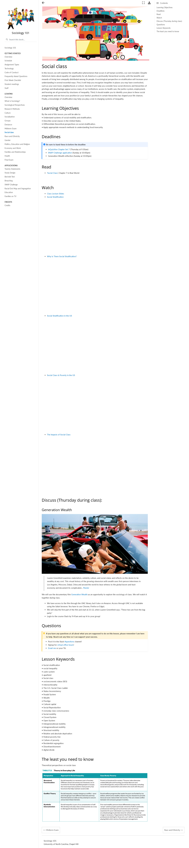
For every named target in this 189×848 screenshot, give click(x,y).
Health (7, 156)
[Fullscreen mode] (143, 3)
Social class (9, 132)
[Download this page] (149, 3)
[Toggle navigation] (43, 3)
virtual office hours (65, 645)
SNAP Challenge (11, 185)
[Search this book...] (21, 39)
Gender (7, 140)
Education (9, 192)
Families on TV (10, 196)
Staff (6, 88)
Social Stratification (55, 197)
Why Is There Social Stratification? (62, 256)
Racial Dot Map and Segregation (18, 189)
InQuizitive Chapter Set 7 (59, 149)
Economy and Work (13, 148)
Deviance (8, 125)
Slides (61, 193)
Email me (52, 648)
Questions (161, 25)
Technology (9, 69)
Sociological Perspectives (15, 105)
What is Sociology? (12, 101)
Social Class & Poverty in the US (61, 375)
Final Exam (9, 160)
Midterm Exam (11, 129)
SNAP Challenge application (60, 152)
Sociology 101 (10, 48)
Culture (7, 113)
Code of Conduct (12, 72)
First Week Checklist (13, 80)
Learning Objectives (164, 7)
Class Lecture (52, 193)
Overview (8, 57)
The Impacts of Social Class (58, 434)
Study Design (10, 173)
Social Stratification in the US (59, 316)
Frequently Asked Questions (16, 76)
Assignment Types (12, 65)
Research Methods (12, 109)
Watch (159, 18)
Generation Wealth (79, 594)
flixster (86, 588)
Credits (7, 205)
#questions (69, 641)
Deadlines (160, 11)
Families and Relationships (15, 152)
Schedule (8, 61)
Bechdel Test (10, 177)
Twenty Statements (12, 169)
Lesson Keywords (163, 28)
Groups (7, 121)
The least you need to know (168, 31)
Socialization (10, 117)
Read (159, 14)
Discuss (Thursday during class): (169, 21)
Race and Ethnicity (12, 136)
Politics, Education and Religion (17, 144)
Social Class (52, 173)
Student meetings (12, 84)
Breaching (9, 181)
